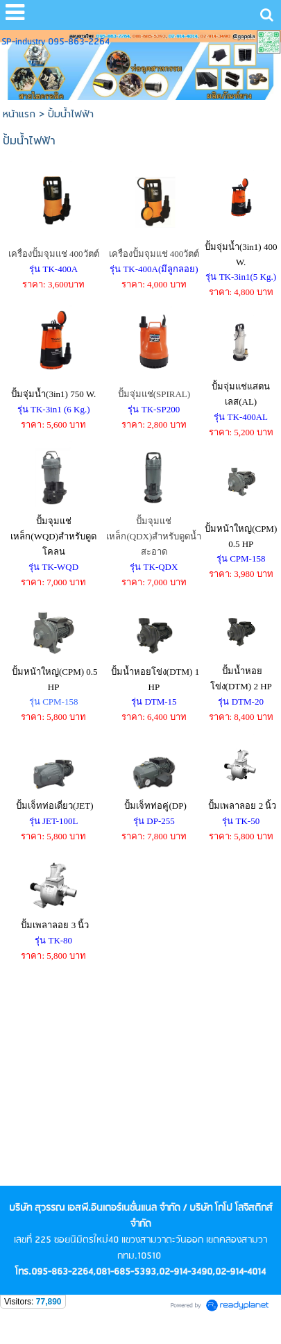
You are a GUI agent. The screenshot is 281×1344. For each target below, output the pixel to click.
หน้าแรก (19, 114)
